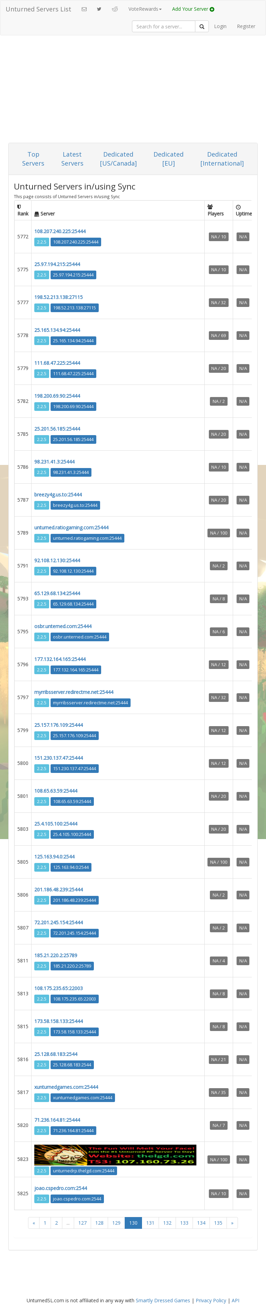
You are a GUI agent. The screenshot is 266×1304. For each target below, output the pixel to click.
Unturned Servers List (38, 9)
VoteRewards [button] (145, 9)
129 (116, 1222)
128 (99, 1222)
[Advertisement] (133, 90)
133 (184, 1222)
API (235, 1300)
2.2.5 (41, 242)
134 (201, 1222)
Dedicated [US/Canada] (118, 158)
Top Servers (33, 158)
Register (246, 26)
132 (167, 1222)
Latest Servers (72, 158)
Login (220, 26)
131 (150, 1222)
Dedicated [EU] (168, 158)
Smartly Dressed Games (163, 1300)
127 (82, 1222)
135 (218, 1222)
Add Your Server (193, 9)
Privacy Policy (211, 1300)
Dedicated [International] (222, 158)
